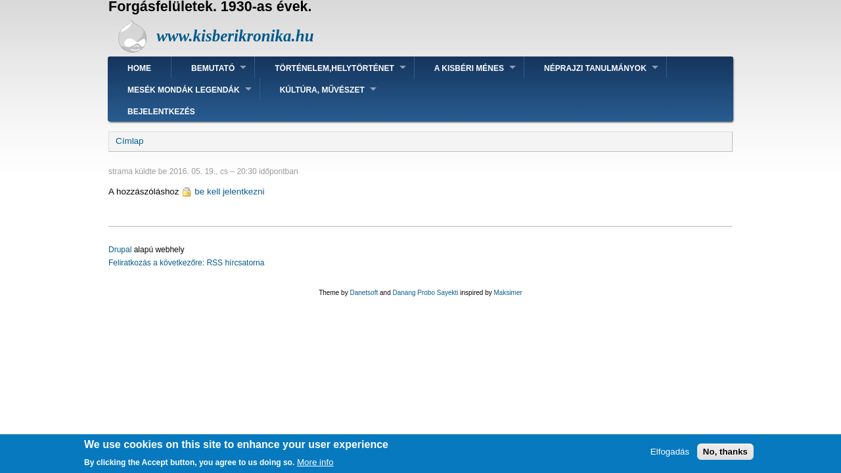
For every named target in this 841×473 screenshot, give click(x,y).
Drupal (119, 249)
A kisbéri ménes (469, 68)
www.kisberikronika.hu (234, 36)
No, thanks (725, 455)
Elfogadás (669, 455)
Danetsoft (364, 292)
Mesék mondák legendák (183, 90)
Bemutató (213, 68)
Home (139, 68)
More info (315, 465)
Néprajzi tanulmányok (595, 68)
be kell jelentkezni (229, 191)
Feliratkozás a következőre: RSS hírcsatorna (186, 262)
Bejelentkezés (161, 111)
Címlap (130, 141)
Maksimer (507, 292)
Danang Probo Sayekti (425, 292)
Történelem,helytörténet (334, 68)
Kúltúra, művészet (322, 90)
